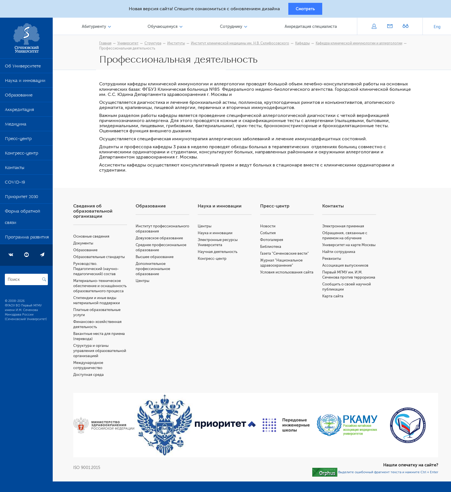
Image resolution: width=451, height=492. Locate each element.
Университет (130, 45)
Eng (437, 28)
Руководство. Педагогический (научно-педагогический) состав (101, 271)
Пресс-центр (18, 141)
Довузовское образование (163, 245)
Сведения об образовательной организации (98, 213)
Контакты (14, 170)
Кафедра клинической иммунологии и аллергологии (361, 45)
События (270, 235)
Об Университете (23, 69)
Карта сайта (334, 308)
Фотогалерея (274, 242)
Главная (108, 45)
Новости (270, 228)
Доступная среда (93, 387)
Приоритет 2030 (21, 199)
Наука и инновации (25, 83)
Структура (155, 45)
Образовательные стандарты (104, 259)
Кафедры (305, 45)
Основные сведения (96, 238)
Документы (88, 245)
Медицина (15, 127)
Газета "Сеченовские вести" (287, 255)
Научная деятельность (221, 254)
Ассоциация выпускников (347, 272)
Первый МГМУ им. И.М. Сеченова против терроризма (344, 284)
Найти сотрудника (340, 259)
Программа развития (27, 240)
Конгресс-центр (21, 156)
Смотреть (305, 9)
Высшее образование (159, 264)
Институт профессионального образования (158, 233)
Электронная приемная (345, 228)
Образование (18, 98)
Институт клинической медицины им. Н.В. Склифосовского (242, 45)
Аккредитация (19, 112)
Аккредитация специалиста (311, 28)
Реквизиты (333, 266)
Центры (147, 288)
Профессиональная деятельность (130, 50)
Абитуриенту (98, 28)
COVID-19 (15, 185)
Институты (178, 45)
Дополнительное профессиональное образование (157, 276)
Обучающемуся (166, 28)
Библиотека (273, 248)
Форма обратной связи (22, 219)
